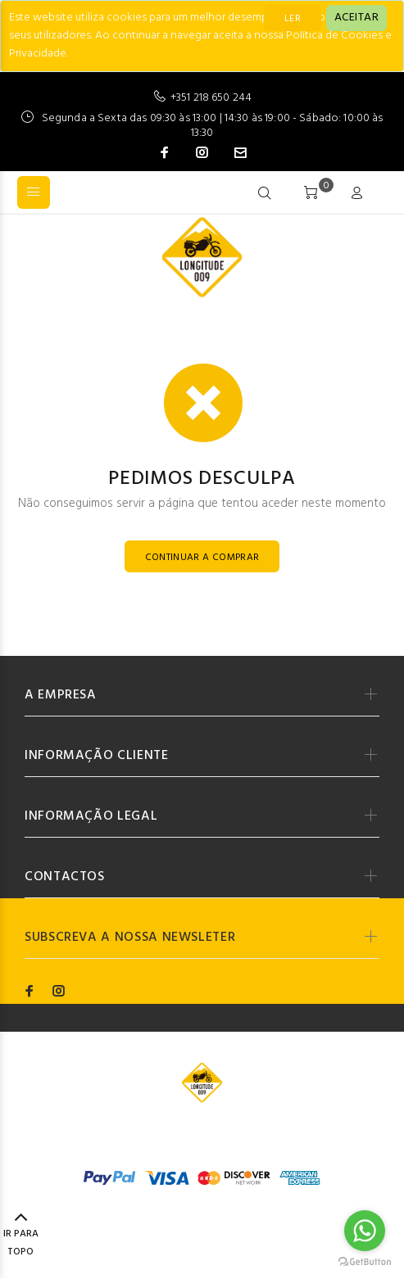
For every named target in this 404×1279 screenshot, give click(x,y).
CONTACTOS (65, 877)
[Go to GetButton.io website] (364, 1262)
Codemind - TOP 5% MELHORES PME (256, 1133)
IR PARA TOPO (21, 1235)
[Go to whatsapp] (364, 1230)
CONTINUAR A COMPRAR (202, 557)
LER (292, 19)
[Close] (356, 18)
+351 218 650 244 (211, 97)
